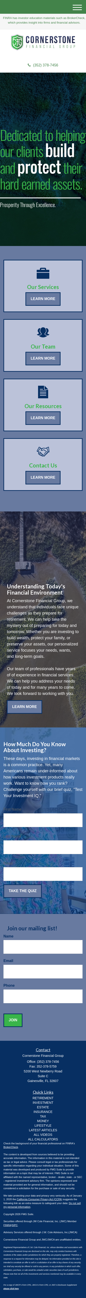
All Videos (43, 1135)
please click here (11, 1289)
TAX (43, 1116)
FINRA (7, 1225)
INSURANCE (42, 1112)
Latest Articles (43, 1130)
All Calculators (43, 1139)
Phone (9, 985)
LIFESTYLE (43, 1125)
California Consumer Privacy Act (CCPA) (39, 1199)
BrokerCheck (10, 1147)
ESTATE (43, 1107)
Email (8, 863)
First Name (12, 809)
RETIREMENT (43, 1098)
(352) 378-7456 (43, 65)
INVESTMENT (43, 1102)
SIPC (15, 1225)
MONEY (43, 1121)
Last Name (12, 836)
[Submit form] (22, 891)
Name (8, 936)
